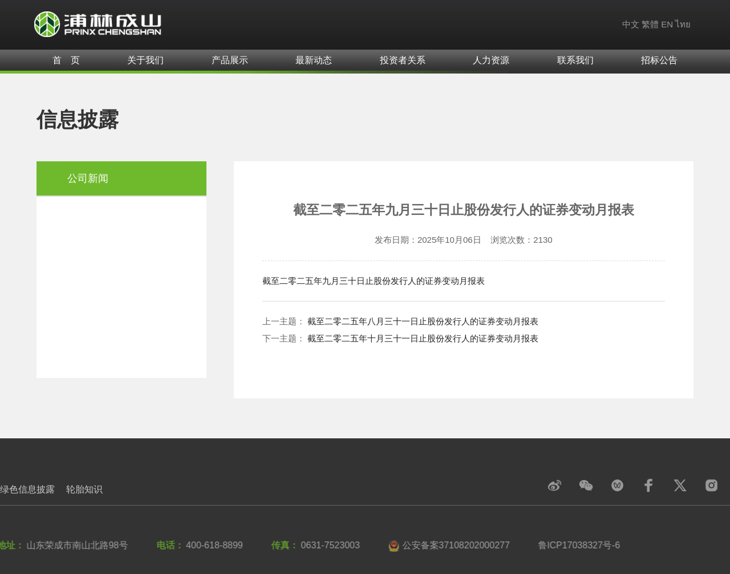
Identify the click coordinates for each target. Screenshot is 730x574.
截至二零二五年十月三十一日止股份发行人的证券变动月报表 (422, 338)
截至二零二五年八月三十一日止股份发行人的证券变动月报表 (422, 321)
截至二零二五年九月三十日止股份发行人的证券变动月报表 (373, 281)
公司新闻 (87, 178)
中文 (630, 24)
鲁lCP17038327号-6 (577, 545)
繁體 (650, 24)
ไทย (683, 24)
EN (667, 24)
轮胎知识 (84, 489)
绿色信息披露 (27, 489)
